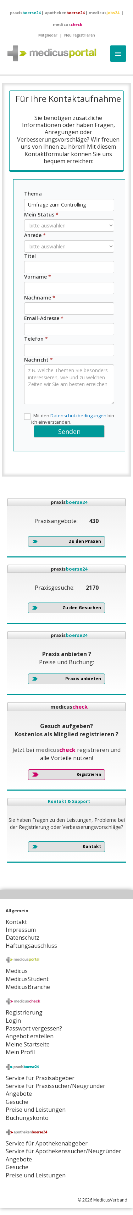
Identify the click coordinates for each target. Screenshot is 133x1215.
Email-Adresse (43, 318)
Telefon (36, 338)
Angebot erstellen (30, 1036)
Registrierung (24, 1012)
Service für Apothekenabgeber (47, 1143)
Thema (33, 193)
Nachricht (38, 359)
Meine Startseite (28, 1044)
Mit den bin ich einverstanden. (69, 419)
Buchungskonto (27, 1118)
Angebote (19, 1094)
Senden (69, 431)
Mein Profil (20, 1052)
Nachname (39, 297)
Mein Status (41, 214)
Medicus (17, 971)
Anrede (35, 235)
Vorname (37, 276)
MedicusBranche (28, 987)
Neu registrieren (79, 35)
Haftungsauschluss (31, 946)
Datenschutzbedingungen (78, 415)
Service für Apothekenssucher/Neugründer (63, 1151)
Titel (30, 256)
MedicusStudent (27, 979)
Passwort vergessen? (34, 1028)
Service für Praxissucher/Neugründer (55, 1086)
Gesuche (17, 1102)
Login (13, 1020)
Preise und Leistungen (36, 1175)
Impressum (21, 930)
